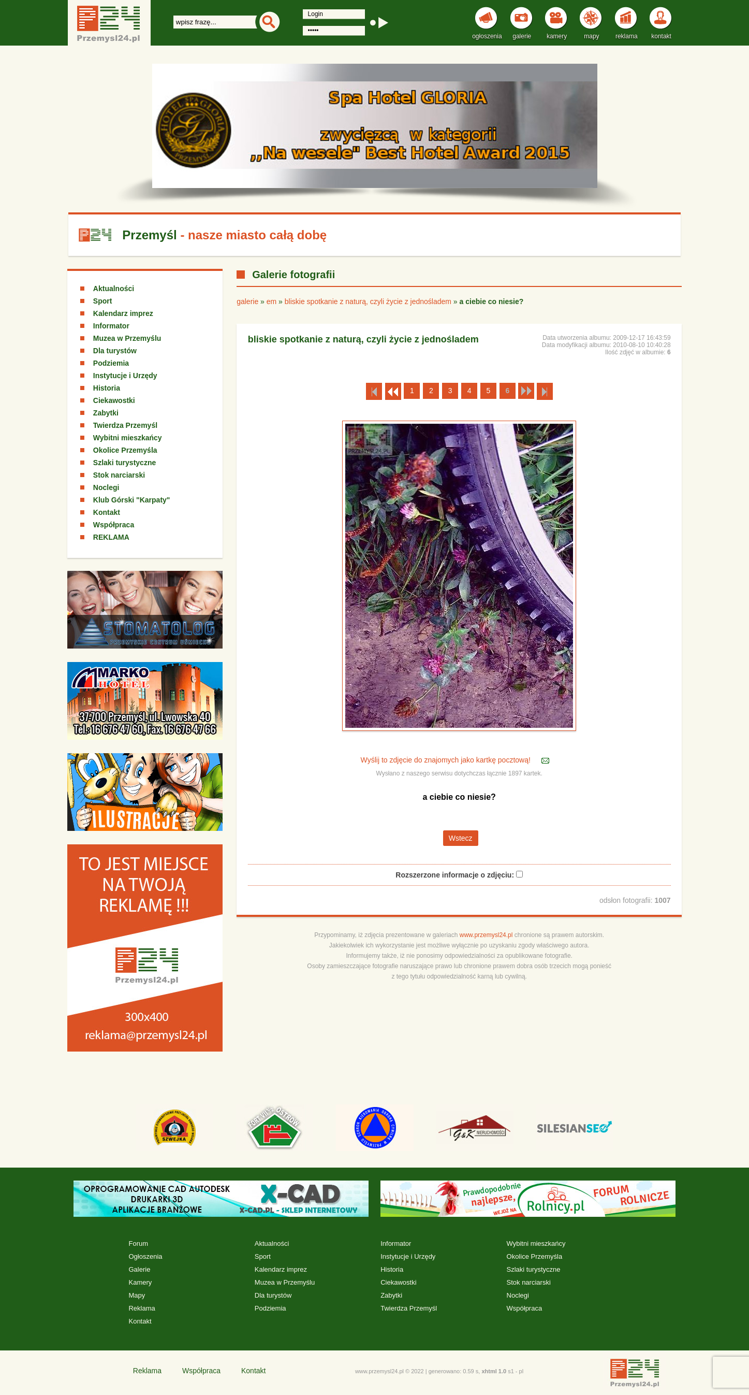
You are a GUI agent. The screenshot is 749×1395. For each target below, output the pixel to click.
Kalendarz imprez (123, 313)
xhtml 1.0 (493, 1371)
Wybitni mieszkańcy (127, 438)
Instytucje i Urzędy (125, 375)
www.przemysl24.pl (486, 935)
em (271, 301)
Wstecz (461, 838)
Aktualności (113, 288)
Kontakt (106, 512)
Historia (106, 388)
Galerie (139, 1269)
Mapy (136, 1295)
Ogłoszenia (145, 1256)
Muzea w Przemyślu (127, 338)
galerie (247, 301)
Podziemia (111, 363)
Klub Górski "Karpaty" (131, 500)
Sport (102, 301)
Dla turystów (115, 351)
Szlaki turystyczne (124, 462)
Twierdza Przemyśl (125, 425)
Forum (138, 1243)
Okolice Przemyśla (125, 450)
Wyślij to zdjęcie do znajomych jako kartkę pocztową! (447, 760)
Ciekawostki (114, 400)
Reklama (141, 1308)
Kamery (140, 1282)
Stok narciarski (119, 475)
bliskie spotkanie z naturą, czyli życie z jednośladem (368, 301)
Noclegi (106, 487)
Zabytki (106, 413)
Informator (111, 326)
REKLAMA (111, 537)
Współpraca (113, 525)
